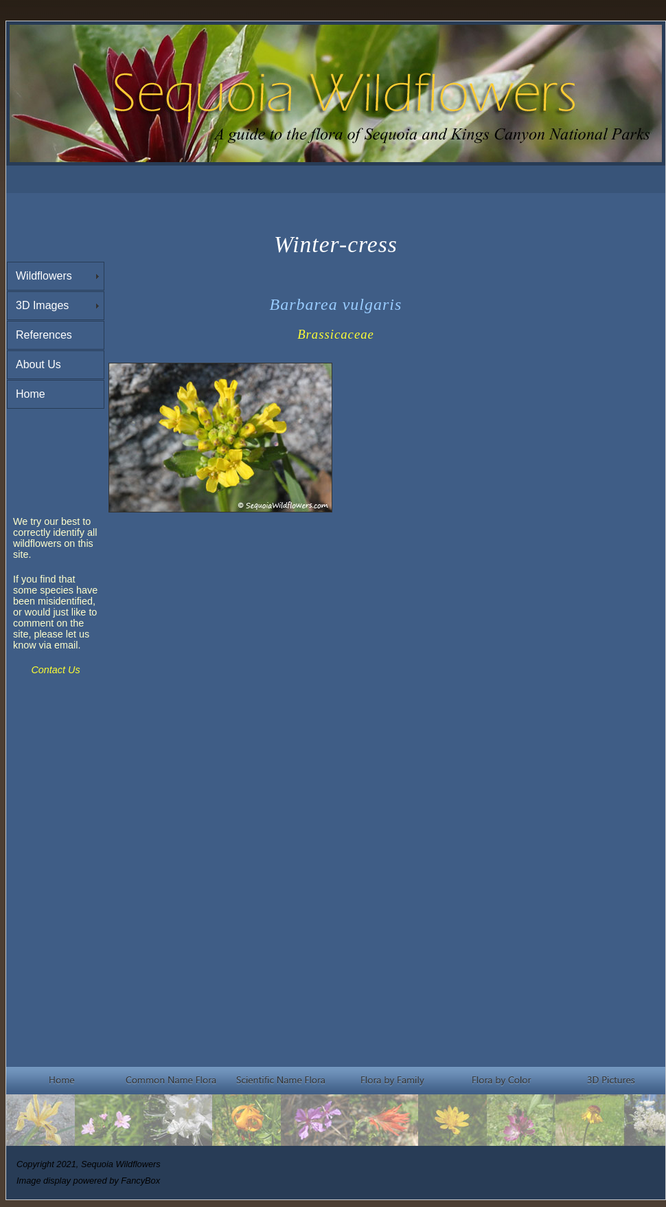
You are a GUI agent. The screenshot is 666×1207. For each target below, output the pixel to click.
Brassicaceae (335, 334)
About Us (38, 364)
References (44, 335)
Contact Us (55, 669)
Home (30, 394)
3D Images (42, 305)
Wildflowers (44, 276)
